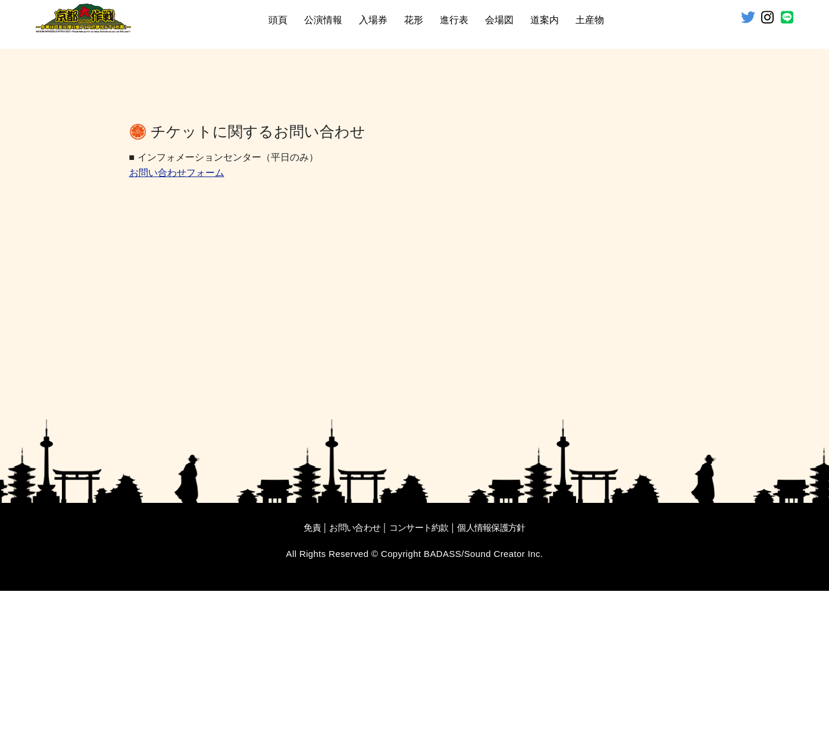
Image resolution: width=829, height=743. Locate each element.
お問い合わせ (354, 680)
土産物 (589, 20)
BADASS (442, 706)
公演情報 (323, 20)
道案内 (544, 20)
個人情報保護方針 (491, 680)
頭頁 (277, 20)
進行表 (454, 20)
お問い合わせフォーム (176, 326)
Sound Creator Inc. (503, 706)
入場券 (373, 20)
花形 (413, 20)
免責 (312, 680)
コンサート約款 (419, 680)
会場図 (499, 20)
